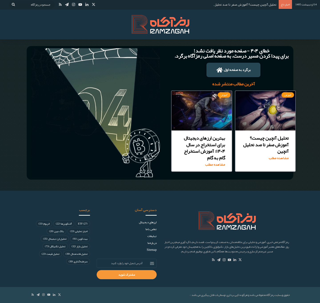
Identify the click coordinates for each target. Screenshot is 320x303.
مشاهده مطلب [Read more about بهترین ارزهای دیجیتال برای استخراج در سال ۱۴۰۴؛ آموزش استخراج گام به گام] (215, 164)
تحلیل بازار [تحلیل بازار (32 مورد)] (80, 246)
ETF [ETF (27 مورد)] (83, 223)
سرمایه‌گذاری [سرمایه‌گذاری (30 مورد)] (78, 261)
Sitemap (152, 250)
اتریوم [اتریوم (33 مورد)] (44, 223)
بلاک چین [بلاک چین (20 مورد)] (56, 231)
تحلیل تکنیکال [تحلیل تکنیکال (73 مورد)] (55, 246)
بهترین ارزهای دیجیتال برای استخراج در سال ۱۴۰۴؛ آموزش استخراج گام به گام (204, 147)
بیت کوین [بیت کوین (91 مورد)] (80, 238)
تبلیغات (152, 236)
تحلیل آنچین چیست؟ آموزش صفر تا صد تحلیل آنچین (240, 4)
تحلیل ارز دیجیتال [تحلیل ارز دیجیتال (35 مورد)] (54, 238)
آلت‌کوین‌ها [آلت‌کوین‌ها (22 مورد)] (64, 223)
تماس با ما (151, 229)
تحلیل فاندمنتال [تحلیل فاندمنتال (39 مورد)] (77, 254)
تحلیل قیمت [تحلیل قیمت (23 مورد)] (50, 254)
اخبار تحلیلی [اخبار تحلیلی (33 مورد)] (79, 231)
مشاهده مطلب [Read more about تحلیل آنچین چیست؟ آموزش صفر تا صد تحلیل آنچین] (279, 158)
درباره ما (152, 243)
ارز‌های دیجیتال (148, 222)
